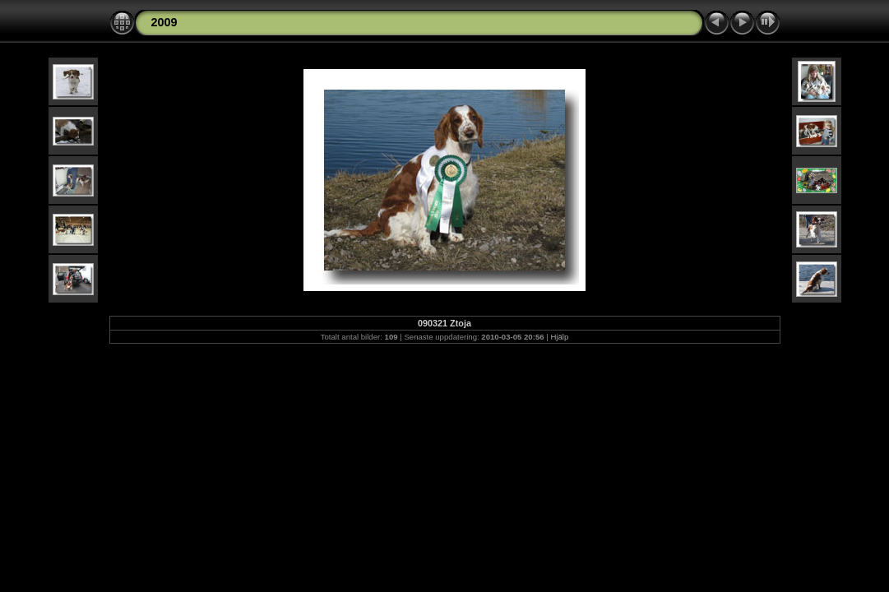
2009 (164, 22)
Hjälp (559, 336)
